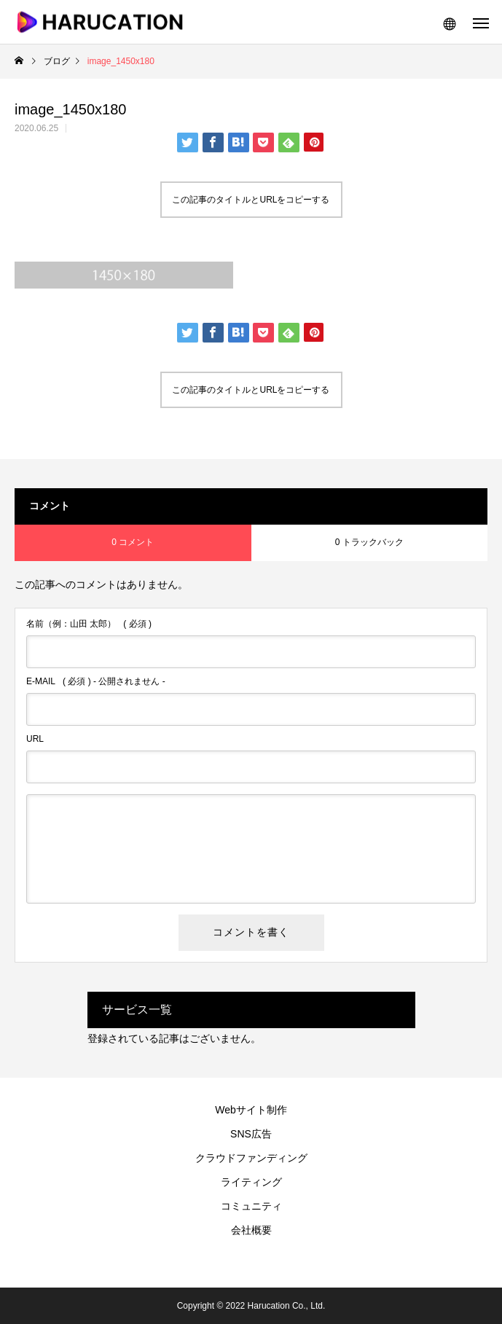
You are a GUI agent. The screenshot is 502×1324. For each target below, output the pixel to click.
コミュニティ (251, 1206)
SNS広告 (251, 1134)
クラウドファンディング (251, 1158)
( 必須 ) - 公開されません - (95, 681)
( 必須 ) (89, 623)
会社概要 (251, 1230)
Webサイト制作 (251, 1110)
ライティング (251, 1182)
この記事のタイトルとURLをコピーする (250, 200)
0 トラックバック (369, 542)
